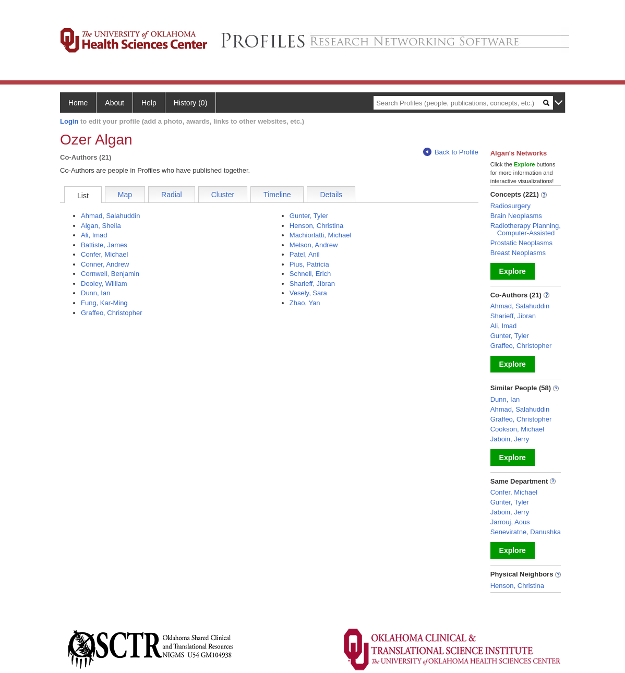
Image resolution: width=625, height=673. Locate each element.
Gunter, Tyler (309, 216)
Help (149, 103)
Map (125, 194)
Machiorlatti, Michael (321, 235)
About (114, 103)
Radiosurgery (510, 206)
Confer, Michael (104, 254)
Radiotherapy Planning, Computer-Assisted (525, 229)
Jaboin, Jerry (509, 439)
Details (331, 194)
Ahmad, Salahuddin (110, 216)
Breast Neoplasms (518, 253)
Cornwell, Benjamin (110, 274)
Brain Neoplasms (516, 216)
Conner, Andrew (105, 264)
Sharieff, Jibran (312, 283)
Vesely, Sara (308, 293)
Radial (171, 194)
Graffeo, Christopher (111, 313)
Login (69, 121)
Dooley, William (104, 283)
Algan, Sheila (101, 226)
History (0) (191, 103)
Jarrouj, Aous (510, 522)
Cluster (222, 194)
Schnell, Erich (310, 274)
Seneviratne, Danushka (525, 532)
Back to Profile (450, 152)
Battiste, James (104, 245)
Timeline (277, 194)
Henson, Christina (316, 226)
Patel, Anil (305, 254)
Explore (512, 271)
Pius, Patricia (309, 264)
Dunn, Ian (95, 293)
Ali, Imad (94, 235)
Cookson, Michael (517, 429)
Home (78, 103)
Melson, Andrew (314, 245)
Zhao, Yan (305, 303)
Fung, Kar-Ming (104, 303)
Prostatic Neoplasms (521, 243)
